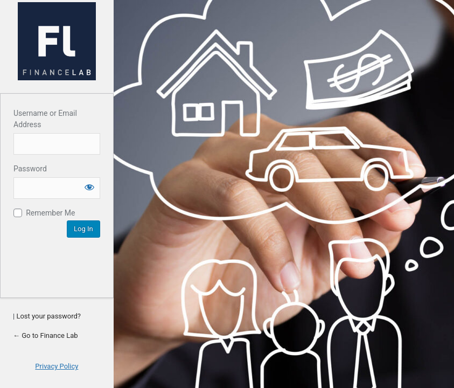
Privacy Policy (56, 366)
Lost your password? (48, 316)
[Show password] (89, 187)
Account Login (57, 41)
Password (30, 168)
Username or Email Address (45, 119)
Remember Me (50, 213)
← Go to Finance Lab (45, 335)
